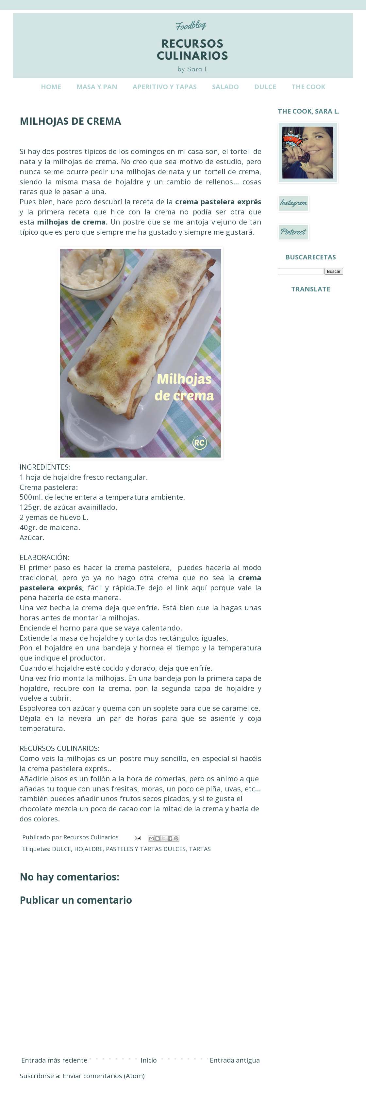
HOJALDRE (88, 849)
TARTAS (200, 849)
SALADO (225, 86)
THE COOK (308, 86)
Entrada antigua (235, 1060)
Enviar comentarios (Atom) (103, 1075)
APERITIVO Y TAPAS (165, 86)
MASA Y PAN (96, 86)
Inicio (149, 1060)
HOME (51, 86)
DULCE (265, 86)
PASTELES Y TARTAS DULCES (146, 849)
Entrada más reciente (54, 1060)
